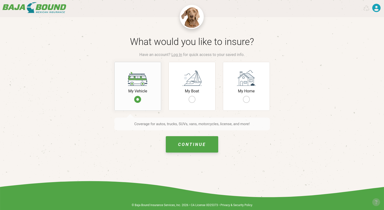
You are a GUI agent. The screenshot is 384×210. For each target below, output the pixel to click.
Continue (192, 144)
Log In (176, 54)
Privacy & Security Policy (236, 205)
